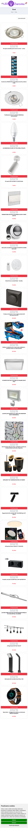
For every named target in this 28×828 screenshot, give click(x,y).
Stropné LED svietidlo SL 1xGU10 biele (14, 181)
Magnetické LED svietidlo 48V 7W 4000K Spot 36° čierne (14, 514)
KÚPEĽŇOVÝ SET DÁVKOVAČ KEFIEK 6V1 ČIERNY (14, 480)
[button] (25, 3)
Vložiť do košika (14, 43)
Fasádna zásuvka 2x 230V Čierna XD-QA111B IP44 (14, 579)
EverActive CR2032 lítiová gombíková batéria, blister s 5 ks (14, 82)
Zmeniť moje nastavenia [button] (14, 825)
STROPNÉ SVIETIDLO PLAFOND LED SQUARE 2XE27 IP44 (14, 381)
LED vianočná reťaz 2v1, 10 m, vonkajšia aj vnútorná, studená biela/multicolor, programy (14, 447)
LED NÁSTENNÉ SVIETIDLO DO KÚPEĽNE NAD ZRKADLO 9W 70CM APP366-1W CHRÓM (14, 613)
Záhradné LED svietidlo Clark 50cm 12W (14, 679)
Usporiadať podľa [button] (21, 18)
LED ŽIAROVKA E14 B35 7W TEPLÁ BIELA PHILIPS (14, 148)
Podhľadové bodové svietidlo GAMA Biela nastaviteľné (14, 115)
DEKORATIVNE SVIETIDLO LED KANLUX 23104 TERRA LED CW (14, 215)
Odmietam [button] (14, 822)
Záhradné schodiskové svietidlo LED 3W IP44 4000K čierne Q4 (14, 248)
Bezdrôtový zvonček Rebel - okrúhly (14, 280)
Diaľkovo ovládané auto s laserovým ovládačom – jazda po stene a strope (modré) (14, 348)
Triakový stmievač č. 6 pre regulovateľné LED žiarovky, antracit (14, 315)
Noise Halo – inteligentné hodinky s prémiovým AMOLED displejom (14, 713)
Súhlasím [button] (14, 820)
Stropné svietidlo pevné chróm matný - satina (14, 48)
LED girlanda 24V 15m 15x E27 (14, 645)
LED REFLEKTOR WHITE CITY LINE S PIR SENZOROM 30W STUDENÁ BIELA (14, 414)
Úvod (12, 12)
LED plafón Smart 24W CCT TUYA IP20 (14, 546)
